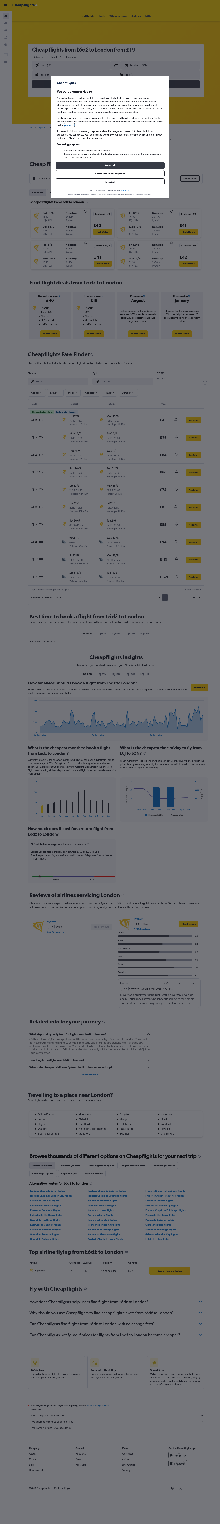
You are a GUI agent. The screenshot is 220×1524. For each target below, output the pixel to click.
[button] (110, 165)
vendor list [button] (69, 125)
